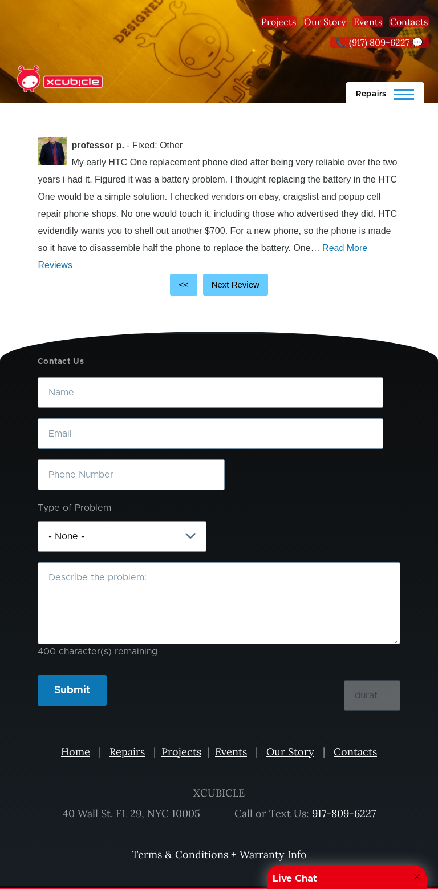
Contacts (409, 21)
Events (368, 21)
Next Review (235, 284)
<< (184, 284)
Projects (278, 21)
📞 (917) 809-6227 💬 (379, 42)
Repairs (127, 751)
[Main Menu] (385, 92)
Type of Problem (74, 507)
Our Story (325, 21)
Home (75, 751)
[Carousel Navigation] (219, 285)
